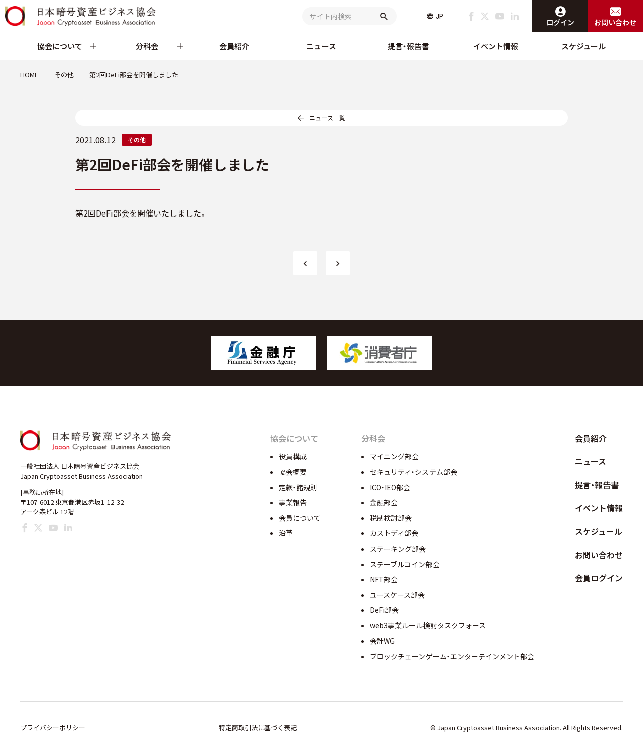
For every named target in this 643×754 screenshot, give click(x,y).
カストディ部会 (394, 533)
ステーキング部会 (398, 549)
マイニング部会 (394, 456)
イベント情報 (495, 46)
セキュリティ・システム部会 (413, 472)
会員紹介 (234, 46)
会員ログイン (599, 578)
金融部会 (384, 502)
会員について (300, 518)
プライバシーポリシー (52, 727)
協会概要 (293, 472)
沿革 (286, 533)
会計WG (382, 641)
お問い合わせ (599, 555)
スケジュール (583, 46)
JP (439, 16)
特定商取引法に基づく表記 (258, 727)
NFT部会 (384, 579)
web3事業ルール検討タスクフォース (428, 625)
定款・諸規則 (298, 487)
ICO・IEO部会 (390, 487)
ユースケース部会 (397, 595)
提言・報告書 (409, 46)
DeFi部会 (384, 610)
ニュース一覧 (327, 117)
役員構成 (293, 456)
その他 (137, 139)
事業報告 (293, 502)
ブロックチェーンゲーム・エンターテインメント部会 (452, 656)
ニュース (321, 46)
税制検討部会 (391, 518)
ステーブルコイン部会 (405, 564)
